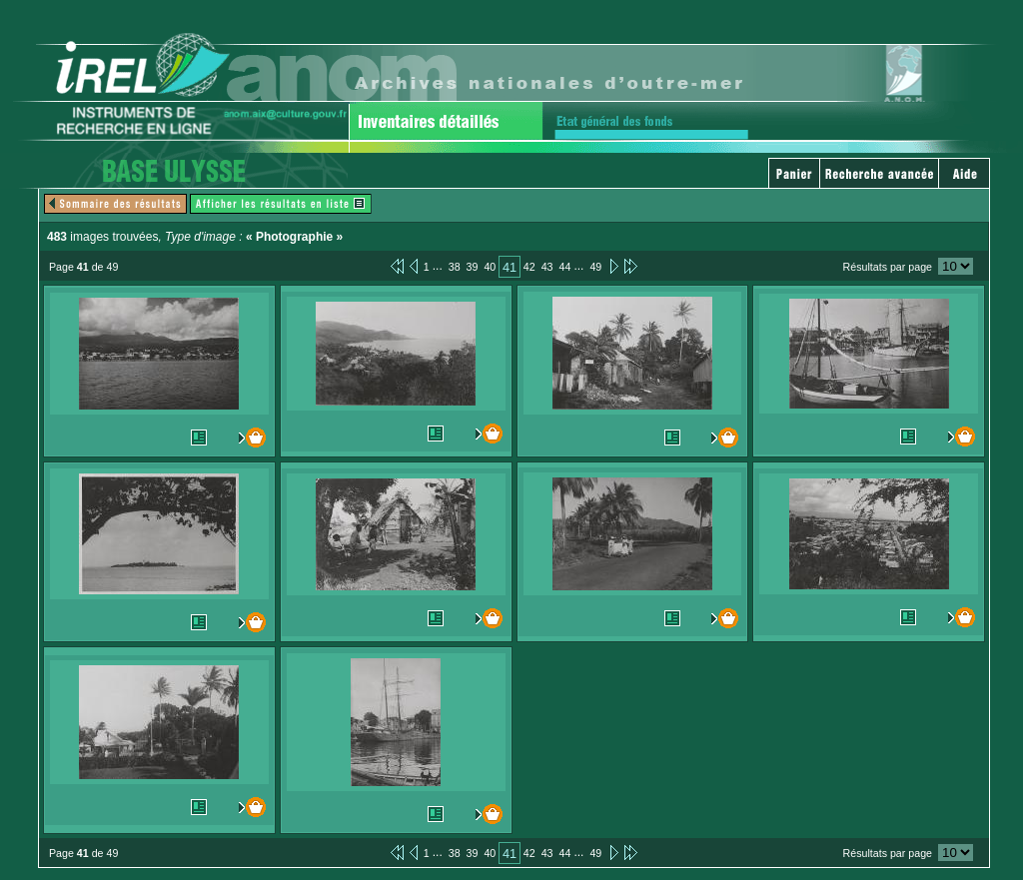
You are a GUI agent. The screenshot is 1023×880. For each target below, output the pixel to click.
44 (565, 267)
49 (595, 267)
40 (490, 267)
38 (455, 267)
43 (547, 267)
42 (529, 267)
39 (473, 267)
